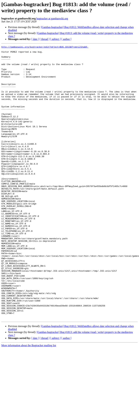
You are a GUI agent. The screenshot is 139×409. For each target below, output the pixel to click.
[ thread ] (44, 39)
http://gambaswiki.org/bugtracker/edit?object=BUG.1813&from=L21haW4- (44, 47)
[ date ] (35, 39)
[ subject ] (55, 39)
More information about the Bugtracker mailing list (28, 400)
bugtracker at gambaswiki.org (52, 18)
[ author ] (66, 39)
